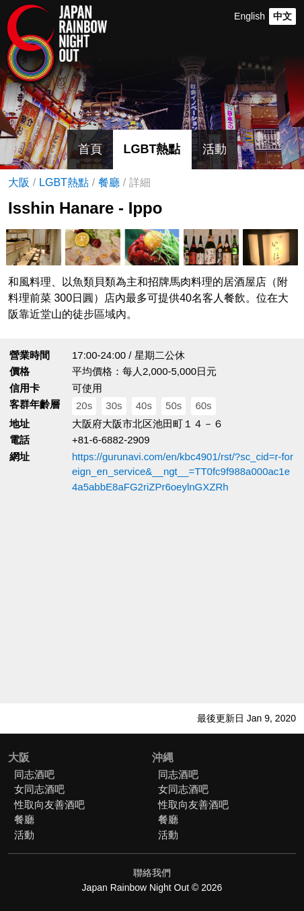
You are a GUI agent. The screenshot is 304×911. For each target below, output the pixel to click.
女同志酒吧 (39, 789)
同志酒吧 (34, 774)
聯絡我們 (152, 872)
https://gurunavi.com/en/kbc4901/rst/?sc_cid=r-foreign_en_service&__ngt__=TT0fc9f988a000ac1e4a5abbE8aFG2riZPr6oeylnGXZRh (182, 471)
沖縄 (163, 757)
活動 (214, 149)
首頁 (90, 149)
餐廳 (109, 182)
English (249, 16)
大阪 (19, 182)
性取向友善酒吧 (49, 804)
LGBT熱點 (152, 149)
